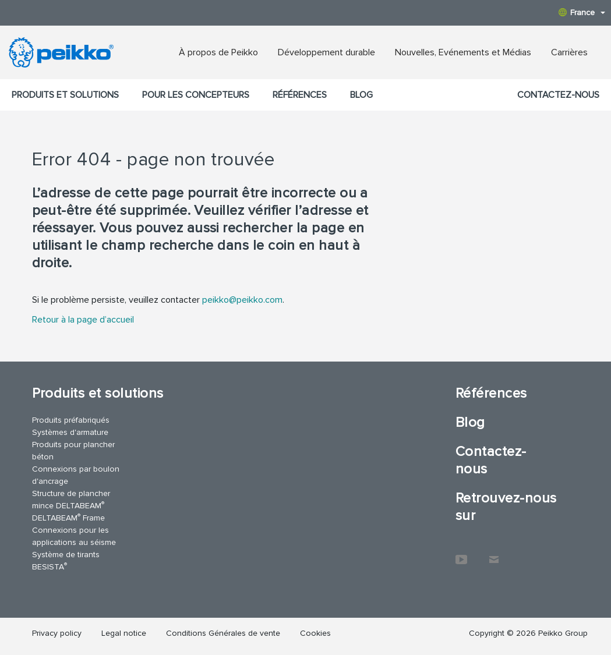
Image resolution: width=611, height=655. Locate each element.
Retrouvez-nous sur (506, 507)
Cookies (315, 633)
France (582, 12)
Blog (361, 95)
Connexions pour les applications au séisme (74, 536)
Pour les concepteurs (195, 95)
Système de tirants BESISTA (66, 561)
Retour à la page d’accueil (83, 319)
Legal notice (123, 633)
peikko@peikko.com (242, 300)
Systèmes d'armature (70, 432)
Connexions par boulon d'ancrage (75, 475)
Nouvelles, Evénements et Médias (463, 52)
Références (300, 95)
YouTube (461, 554)
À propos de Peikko (218, 52)
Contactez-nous (558, 95)
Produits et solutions (65, 95)
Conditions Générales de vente (223, 633)
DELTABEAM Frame (68, 517)
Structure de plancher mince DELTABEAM (71, 499)
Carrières (569, 52)
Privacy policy (57, 633)
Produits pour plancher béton (73, 451)
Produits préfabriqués (71, 420)
